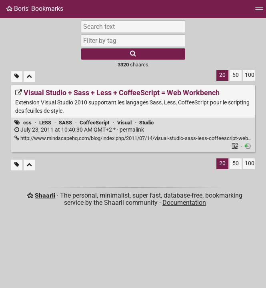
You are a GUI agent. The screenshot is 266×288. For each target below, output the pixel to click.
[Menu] (259, 11)
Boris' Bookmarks (34, 8)
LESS (45, 123)
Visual (124, 123)
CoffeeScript (94, 123)
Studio (146, 123)
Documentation (184, 202)
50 (235, 75)
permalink (79, 129)
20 (222, 75)
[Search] (133, 54)
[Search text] (133, 26)
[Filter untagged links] (16, 76)
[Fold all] (29, 76)
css (27, 123)
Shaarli (45, 195)
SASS (65, 123)
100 (249, 75)
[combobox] (133, 40)
